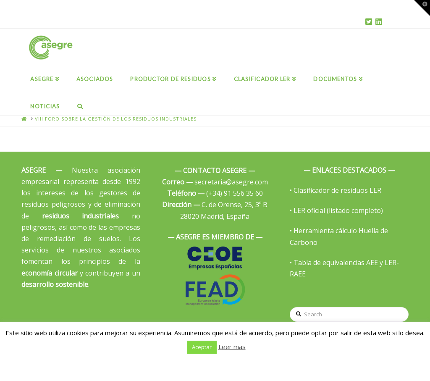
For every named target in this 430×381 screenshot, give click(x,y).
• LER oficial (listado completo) (336, 210)
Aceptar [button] (202, 347)
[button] (422, 8)
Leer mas (232, 346)
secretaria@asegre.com (215, 182)
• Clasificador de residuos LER (335, 190)
